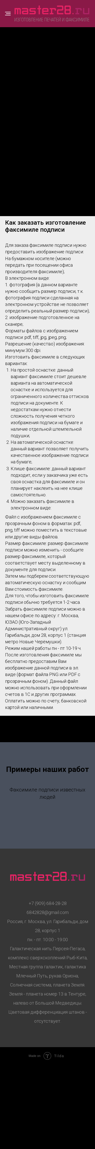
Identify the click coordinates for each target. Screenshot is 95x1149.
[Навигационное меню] (8, 13)
